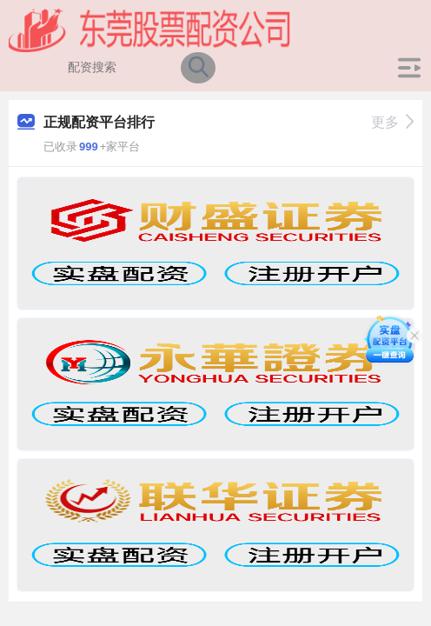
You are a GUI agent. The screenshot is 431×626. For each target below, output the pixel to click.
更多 (392, 122)
